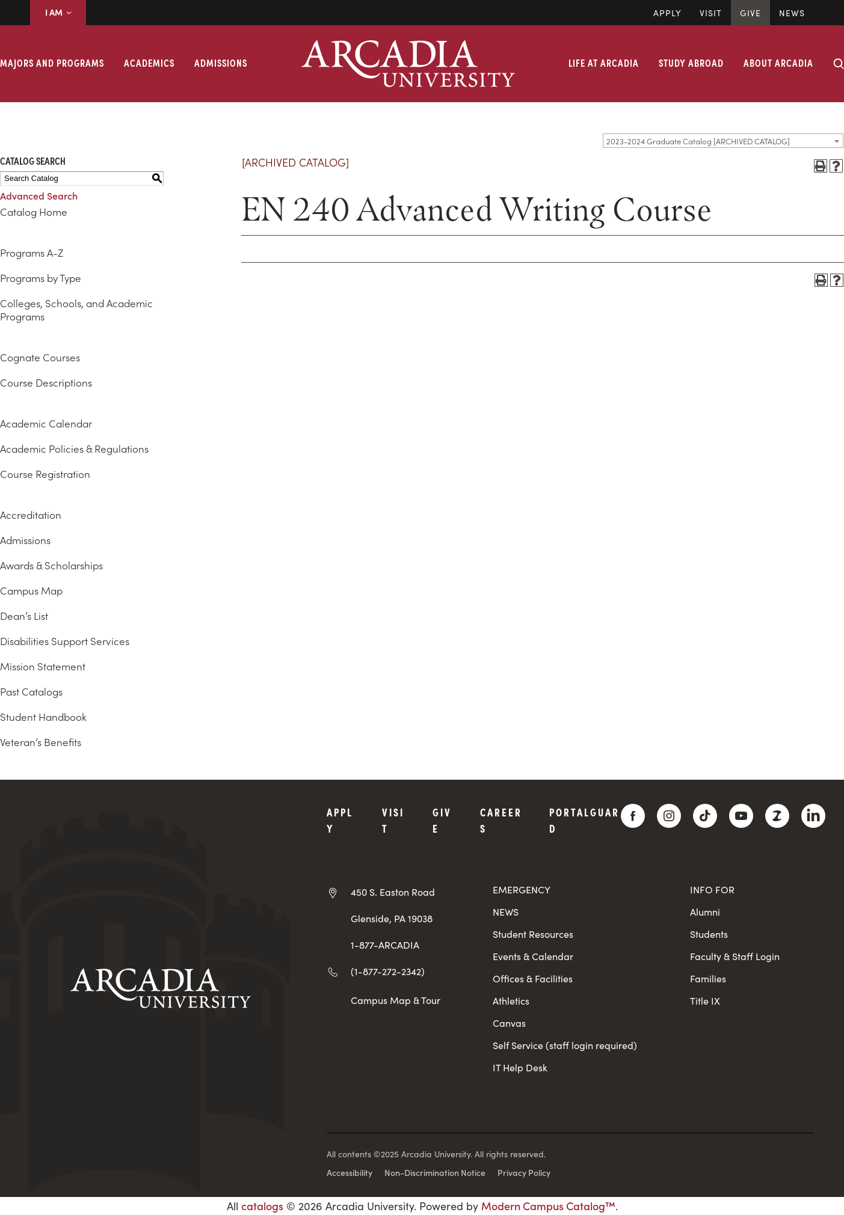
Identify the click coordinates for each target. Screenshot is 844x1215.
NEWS (506, 912)
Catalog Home (33, 211)
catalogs (262, 1205)
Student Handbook (43, 716)
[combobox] (723, 140)
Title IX (705, 1001)
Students (709, 934)
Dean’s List (24, 615)
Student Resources (533, 934)
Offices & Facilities (533, 978)
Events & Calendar (533, 956)
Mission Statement (42, 666)
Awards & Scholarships (51, 565)
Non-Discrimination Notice (434, 1172)
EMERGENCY (521, 889)
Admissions (220, 62)
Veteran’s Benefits (40, 741)
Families (708, 978)
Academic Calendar (46, 423)
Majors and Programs (52, 62)
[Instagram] (669, 816)
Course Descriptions (46, 382)
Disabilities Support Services (64, 640)
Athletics (511, 1001)
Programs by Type (40, 277)
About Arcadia (778, 62)
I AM (58, 12)
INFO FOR (712, 889)
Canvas (509, 1023)
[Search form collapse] (838, 63)
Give (750, 13)
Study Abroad (691, 62)
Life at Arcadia (603, 62)
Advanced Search (39, 195)
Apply (667, 13)
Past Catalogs (31, 691)
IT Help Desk (520, 1067)
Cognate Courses (40, 357)
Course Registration (45, 473)
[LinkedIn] (813, 816)
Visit (711, 13)
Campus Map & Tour (395, 999)
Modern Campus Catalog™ (548, 1205)
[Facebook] (633, 816)
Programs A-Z (31, 252)
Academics (149, 62)
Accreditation (30, 514)
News (792, 13)
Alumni (705, 912)
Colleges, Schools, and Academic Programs (76, 309)
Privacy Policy (523, 1172)
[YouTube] (741, 816)
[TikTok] (705, 816)
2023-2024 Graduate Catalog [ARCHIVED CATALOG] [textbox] (698, 141)
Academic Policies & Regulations (74, 448)
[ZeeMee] (777, 816)
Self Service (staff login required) (565, 1045)
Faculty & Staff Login (735, 956)
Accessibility (349, 1172)
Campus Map (31, 590)
